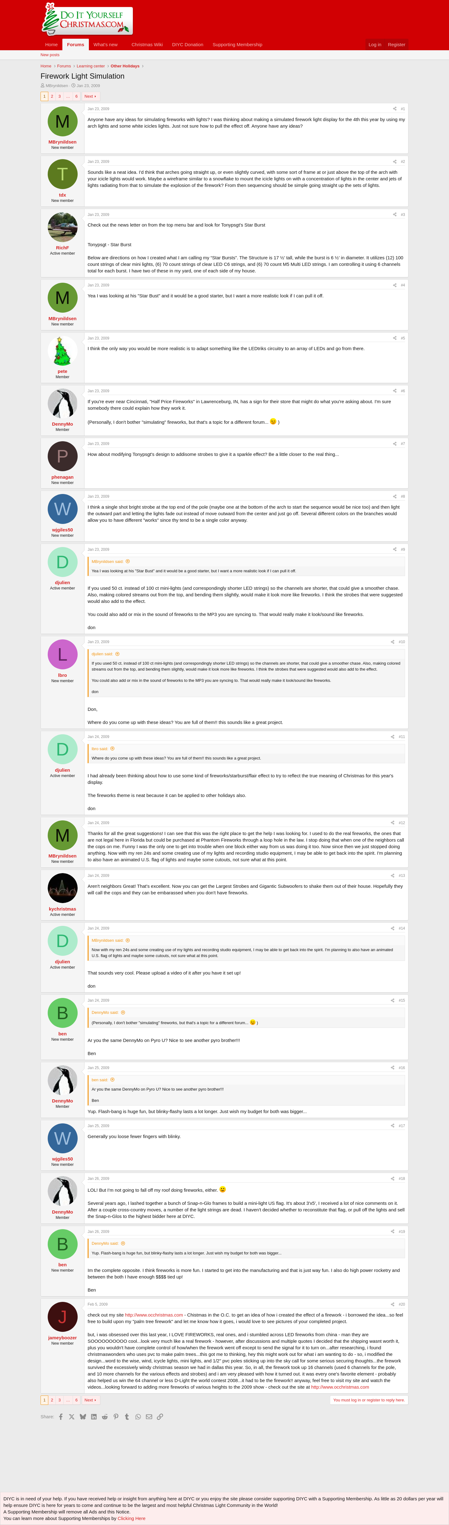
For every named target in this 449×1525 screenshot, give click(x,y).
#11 (402, 737)
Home (51, 44)
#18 (402, 1178)
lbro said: (100, 748)
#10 (402, 642)
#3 (403, 215)
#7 (403, 444)
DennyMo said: (105, 1012)
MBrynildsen (57, 85)
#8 (403, 496)
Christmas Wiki (147, 44)
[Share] (395, 109)
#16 (402, 1068)
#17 (402, 1126)
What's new (106, 44)
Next (88, 96)
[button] (122, 44)
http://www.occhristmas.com (154, 1314)
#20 (402, 1304)
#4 (403, 285)
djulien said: (102, 654)
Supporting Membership (237, 44)
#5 (403, 338)
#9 (403, 549)
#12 (402, 823)
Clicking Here (131, 1518)
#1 (403, 109)
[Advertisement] (154, 1436)
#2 (403, 161)
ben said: (100, 1080)
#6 (403, 391)
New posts (50, 54)
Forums (75, 44)
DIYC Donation (187, 44)
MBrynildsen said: (108, 561)
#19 (402, 1231)
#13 (402, 875)
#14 (402, 928)
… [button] (68, 96)
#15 (402, 1000)
